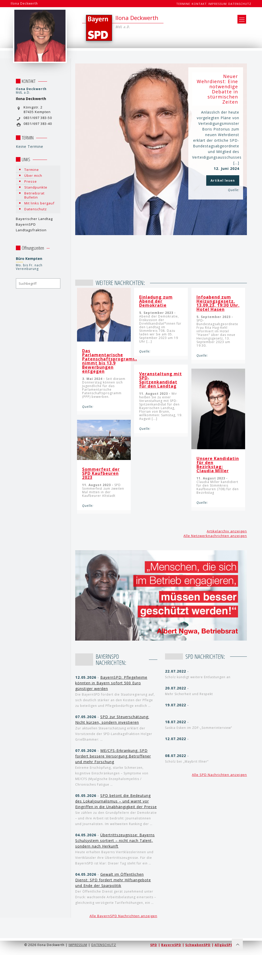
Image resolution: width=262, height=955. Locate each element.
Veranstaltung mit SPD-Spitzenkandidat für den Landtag (160, 380)
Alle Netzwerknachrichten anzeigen (215, 535)
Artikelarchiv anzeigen (227, 531)
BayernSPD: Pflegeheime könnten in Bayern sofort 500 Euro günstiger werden (111, 683)
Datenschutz (239, 4)
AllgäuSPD (224, 945)
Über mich (33, 175)
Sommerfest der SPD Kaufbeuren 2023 (101, 473)
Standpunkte (35, 187)
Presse (30, 181)
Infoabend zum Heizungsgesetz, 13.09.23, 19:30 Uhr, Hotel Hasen (218, 303)
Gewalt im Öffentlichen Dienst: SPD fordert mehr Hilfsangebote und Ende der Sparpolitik (113, 880)
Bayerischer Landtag (34, 218)
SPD (153, 945)
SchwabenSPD (198, 945)
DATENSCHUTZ (103, 945)
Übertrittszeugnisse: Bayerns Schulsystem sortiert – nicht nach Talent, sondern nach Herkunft (115, 840)
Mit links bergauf (39, 203)
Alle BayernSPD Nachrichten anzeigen (123, 916)
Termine (183, 4)
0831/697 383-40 (38, 123)
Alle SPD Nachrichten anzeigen (219, 774)
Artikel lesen (223, 180)
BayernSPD (171, 945)
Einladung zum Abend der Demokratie (156, 301)
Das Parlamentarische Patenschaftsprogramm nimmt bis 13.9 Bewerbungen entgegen (109, 361)
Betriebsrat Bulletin (34, 195)
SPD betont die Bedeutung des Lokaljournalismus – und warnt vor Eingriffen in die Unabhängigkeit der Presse (116, 801)
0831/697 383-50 (38, 117)
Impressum (217, 4)
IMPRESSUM (78, 945)
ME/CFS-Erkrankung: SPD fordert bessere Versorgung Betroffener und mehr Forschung (113, 756)
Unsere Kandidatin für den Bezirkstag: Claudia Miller (217, 465)
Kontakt (199, 4)
